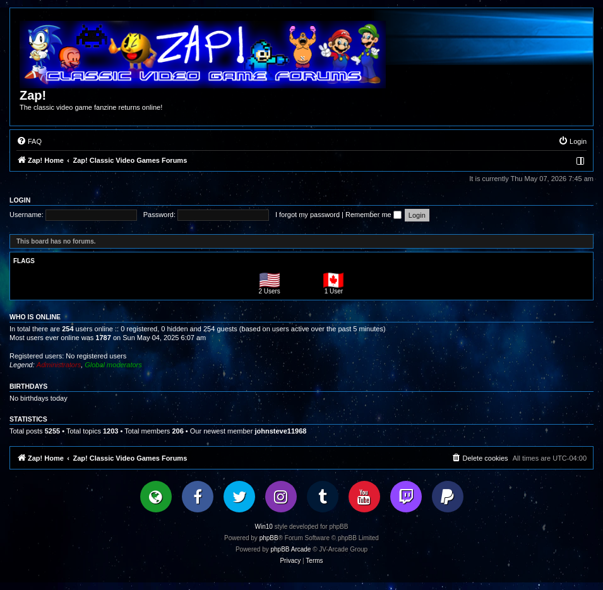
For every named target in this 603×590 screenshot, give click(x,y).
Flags (24, 260)
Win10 (264, 526)
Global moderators (113, 365)
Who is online (35, 317)
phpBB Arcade (291, 549)
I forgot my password (307, 214)
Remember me (373, 214)
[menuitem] (29, 141)
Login (19, 200)
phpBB (269, 537)
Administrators (59, 365)
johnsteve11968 (280, 431)
